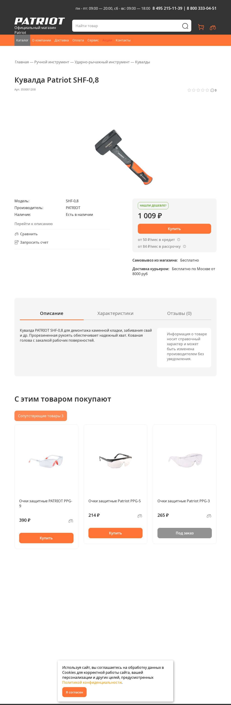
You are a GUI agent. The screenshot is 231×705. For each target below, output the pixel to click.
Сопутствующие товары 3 (40, 415)
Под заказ (185, 533)
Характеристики (115, 313)
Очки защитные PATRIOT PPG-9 (45, 503)
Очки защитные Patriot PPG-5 (114, 500)
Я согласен (74, 692)
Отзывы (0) (179, 313)
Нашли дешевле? (153, 205)
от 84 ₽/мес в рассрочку (159, 246)
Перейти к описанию (33, 224)
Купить (46, 538)
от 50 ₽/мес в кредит (156, 239)
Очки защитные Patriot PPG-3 (183, 500)
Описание (51, 313)
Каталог (22, 40)
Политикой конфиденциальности (92, 682)
